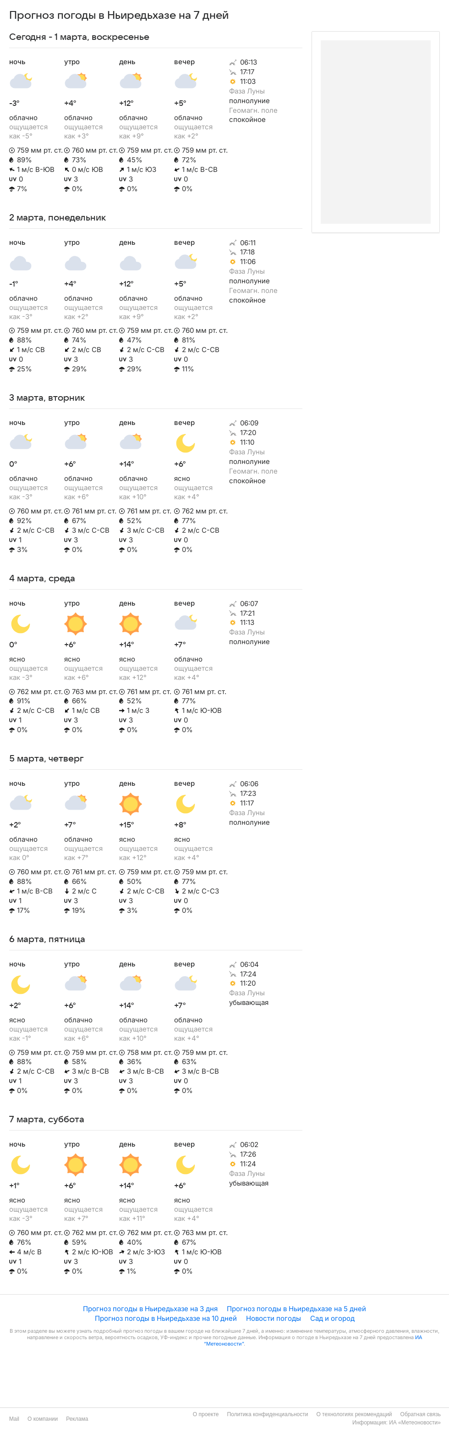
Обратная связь (420, 1414)
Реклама (77, 1419)
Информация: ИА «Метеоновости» (396, 1422)
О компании (42, 1419)
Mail (14, 1419)
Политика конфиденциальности (267, 1414)
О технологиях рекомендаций (354, 1414)
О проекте (206, 1414)
